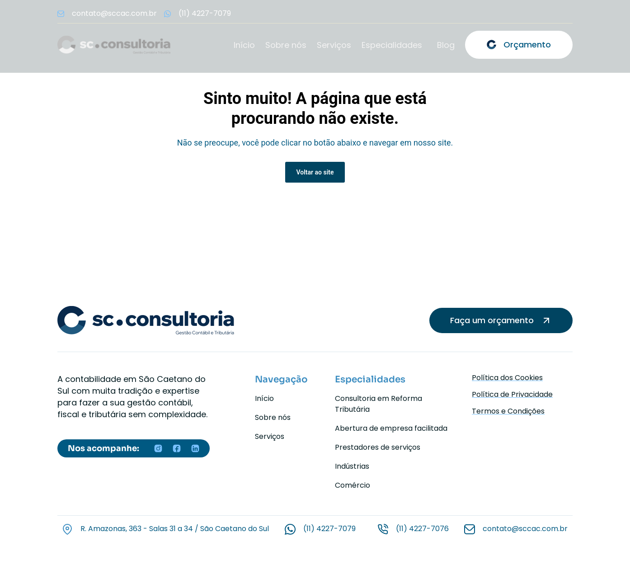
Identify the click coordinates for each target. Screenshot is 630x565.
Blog (446, 45)
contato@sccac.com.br (525, 528)
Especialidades (392, 45)
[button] (394, 45)
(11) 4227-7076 (422, 528)
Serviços (334, 45)
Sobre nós (285, 45)
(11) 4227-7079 (329, 528)
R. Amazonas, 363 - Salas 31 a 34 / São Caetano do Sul (174, 528)
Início (244, 45)
